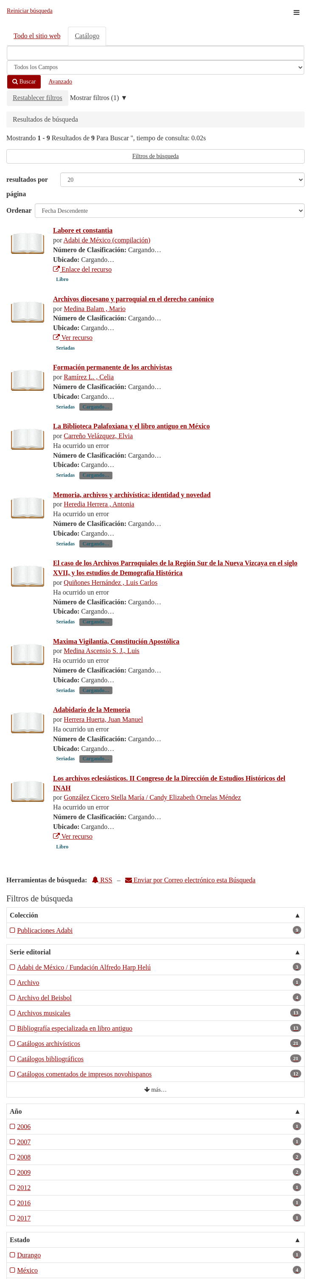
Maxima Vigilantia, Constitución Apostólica (116, 641)
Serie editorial (30, 952)
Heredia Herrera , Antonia (99, 504)
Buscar (24, 81)
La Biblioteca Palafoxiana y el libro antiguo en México (131, 426)
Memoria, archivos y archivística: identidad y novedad (131, 494)
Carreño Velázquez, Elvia (98, 435)
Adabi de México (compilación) (106, 240)
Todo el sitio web (37, 35)
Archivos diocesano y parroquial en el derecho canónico (133, 299)
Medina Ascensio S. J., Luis (101, 650)
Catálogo (87, 35)
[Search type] (155, 67)
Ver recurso (72, 337)
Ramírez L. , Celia (89, 377)
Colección (24, 915)
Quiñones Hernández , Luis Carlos (110, 582)
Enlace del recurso (82, 269)
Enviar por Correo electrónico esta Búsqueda (190, 880)
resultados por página (27, 186)
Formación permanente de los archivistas (112, 367)
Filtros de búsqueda (155, 156)
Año (16, 1111)
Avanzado (60, 81)
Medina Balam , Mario (95, 308)
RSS (102, 880)
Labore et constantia (82, 230)
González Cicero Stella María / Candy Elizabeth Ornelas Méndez (152, 797)
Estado (20, 1239)
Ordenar (19, 210)
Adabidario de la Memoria (91, 709)
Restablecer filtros (37, 97)
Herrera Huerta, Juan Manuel (103, 719)
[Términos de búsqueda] (155, 53)
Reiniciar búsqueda (30, 11)
